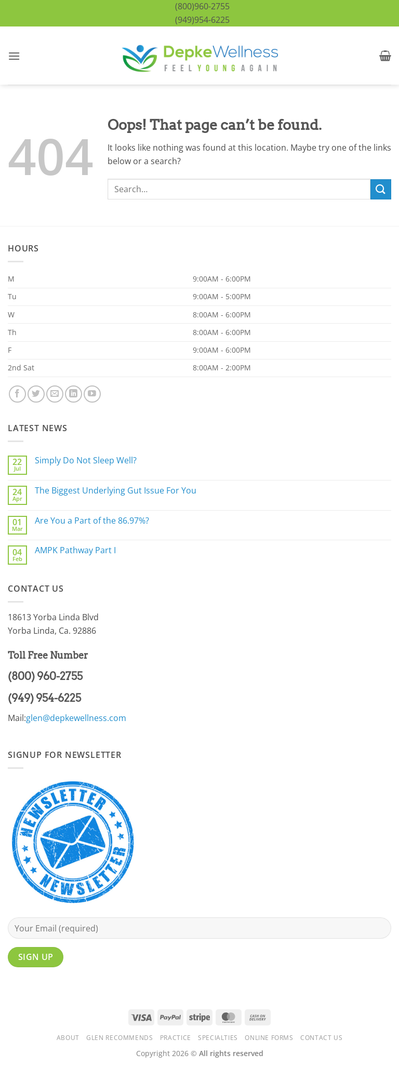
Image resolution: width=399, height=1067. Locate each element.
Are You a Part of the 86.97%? (92, 521)
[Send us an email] (54, 394)
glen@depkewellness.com (76, 718)
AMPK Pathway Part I (75, 550)
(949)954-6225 (202, 19)
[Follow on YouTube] (92, 394)
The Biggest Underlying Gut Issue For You (115, 491)
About (68, 1037)
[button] (14, 56)
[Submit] (380, 189)
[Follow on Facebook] (17, 394)
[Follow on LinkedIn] (73, 394)
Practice (175, 1037)
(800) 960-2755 (45, 676)
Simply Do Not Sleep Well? (86, 460)
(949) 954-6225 (44, 698)
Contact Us (321, 1037)
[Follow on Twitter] (36, 394)
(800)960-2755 (202, 6)
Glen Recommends (119, 1037)
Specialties (218, 1037)
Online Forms (269, 1037)
